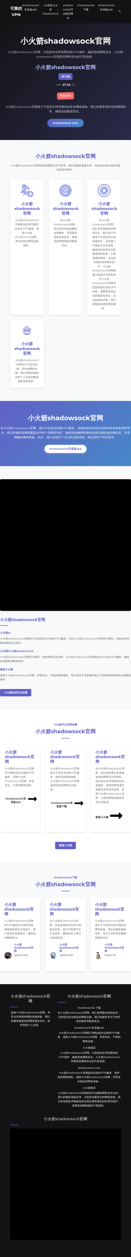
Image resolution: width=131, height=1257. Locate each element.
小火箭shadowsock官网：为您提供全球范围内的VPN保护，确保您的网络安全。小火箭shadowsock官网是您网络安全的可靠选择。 (89, 1064)
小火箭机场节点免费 (15, 699)
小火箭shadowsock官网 (30, 1006)
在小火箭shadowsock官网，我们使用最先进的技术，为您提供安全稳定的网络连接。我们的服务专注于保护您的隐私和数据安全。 (89, 1024)
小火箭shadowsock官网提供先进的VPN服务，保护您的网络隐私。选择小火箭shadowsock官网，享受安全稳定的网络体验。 (89, 1084)
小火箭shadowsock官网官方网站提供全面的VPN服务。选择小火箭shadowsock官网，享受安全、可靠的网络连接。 (89, 1044)
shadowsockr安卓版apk (65, 455)
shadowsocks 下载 (89, 1015)
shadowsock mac (65, 123)
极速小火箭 (109, 822)
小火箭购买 (89, 1055)
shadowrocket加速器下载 (67, 810)
